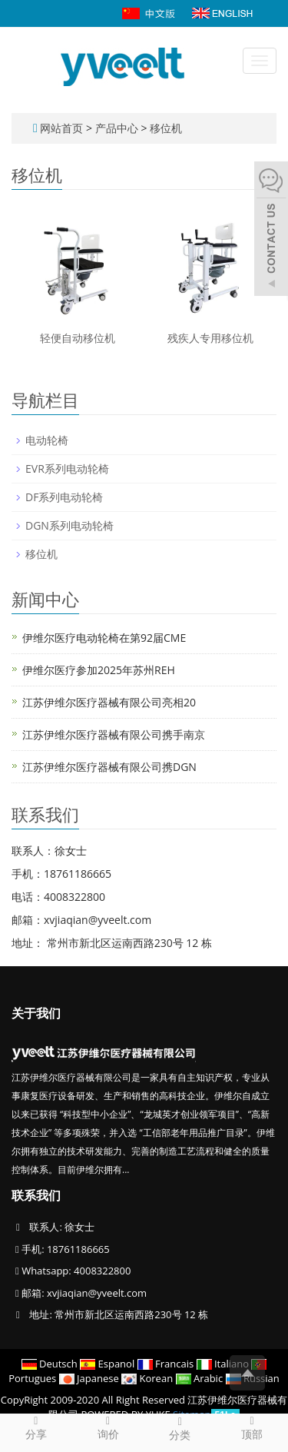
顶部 (252, 1427)
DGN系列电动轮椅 (69, 525)
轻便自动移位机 (77, 338)
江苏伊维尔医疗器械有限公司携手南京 (113, 734)
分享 (36, 1427)
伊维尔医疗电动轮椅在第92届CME (104, 637)
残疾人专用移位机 (210, 338)
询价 (108, 1427)
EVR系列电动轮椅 (67, 468)
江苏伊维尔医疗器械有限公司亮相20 (109, 702)
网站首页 (61, 128)
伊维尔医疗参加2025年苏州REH (98, 670)
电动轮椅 (46, 440)
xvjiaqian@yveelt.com (97, 1293)
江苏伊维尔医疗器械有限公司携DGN (109, 766)
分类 (180, 1428)
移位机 (164, 128)
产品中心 (118, 128)
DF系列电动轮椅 (64, 497)
